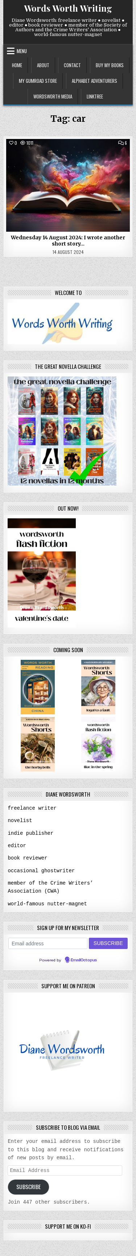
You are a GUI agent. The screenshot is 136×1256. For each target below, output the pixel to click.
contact (72, 65)
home (17, 65)
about (43, 65)
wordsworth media (52, 96)
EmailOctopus (84, 958)
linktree (95, 96)
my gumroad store (38, 80)
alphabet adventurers (94, 80)
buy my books (110, 65)
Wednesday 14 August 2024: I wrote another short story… (68, 240)
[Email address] (47, 941)
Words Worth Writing (68, 8)
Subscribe (28, 1185)
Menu (22, 51)
